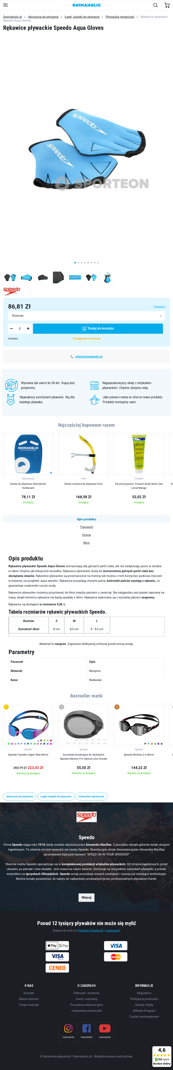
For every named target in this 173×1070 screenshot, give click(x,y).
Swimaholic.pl (12, 17)
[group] (28, 469)
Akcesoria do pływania (43, 17)
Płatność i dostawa (86, 993)
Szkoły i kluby (144, 1005)
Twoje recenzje (29, 1005)
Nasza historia (29, 999)
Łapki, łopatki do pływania (82, 17)
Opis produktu (86, 519)
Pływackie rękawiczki (120, 17)
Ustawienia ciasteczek (86, 1011)
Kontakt (29, 993)
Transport (159, 306)
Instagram (112, 930)
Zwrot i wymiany (86, 999)
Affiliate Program (144, 1011)
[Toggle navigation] (5, 5)
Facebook (96, 930)
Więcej (86, 897)
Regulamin (144, 993)
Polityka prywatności (144, 999)
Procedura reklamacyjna (86, 1005)
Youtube (83, 930)
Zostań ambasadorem (144, 1016)
